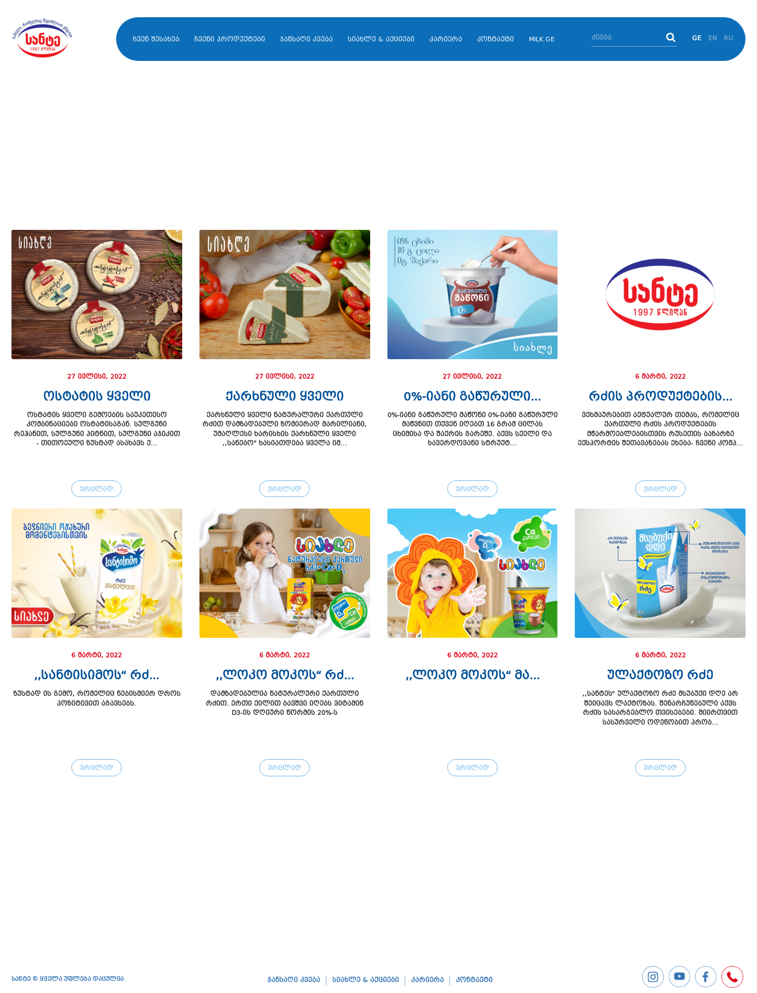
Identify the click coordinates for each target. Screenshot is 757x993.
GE (696, 39)
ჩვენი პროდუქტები (229, 40)
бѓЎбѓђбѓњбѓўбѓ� (57, 37)
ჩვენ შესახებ (156, 40)
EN (712, 39)
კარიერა (445, 40)
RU (728, 39)
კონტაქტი (495, 40)
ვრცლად (96, 490)
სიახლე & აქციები (381, 40)
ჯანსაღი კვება (306, 40)
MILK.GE (542, 40)
